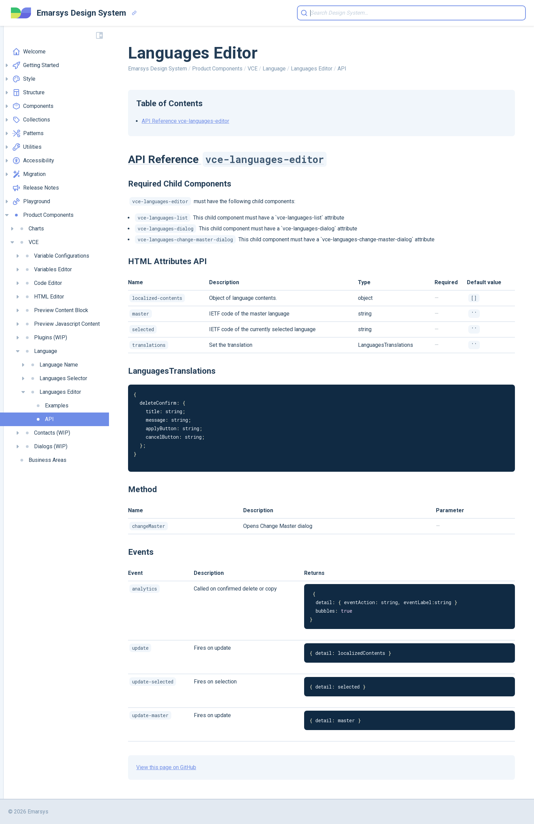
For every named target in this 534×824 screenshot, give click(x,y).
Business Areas (42, 460)
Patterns (28, 133)
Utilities (27, 147)
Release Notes (35, 188)
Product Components (43, 215)
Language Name (53, 365)
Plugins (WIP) (45, 338)
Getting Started (35, 65)
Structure (28, 92)
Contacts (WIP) (46, 433)
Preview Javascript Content (61, 324)
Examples (51, 406)
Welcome (29, 52)
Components (32, 106)
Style (23, 79)
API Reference (227, 159)
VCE (28, 242)
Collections (31, 120)
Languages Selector (58, 378)
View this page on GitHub (166, 767)
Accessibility (33, 161)
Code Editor (42, 283)
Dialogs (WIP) (45, 446)
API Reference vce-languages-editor (185, 121)
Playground (31, 201)
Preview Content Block (55, 310)
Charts (31, 229)
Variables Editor (47, 269)
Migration (29, 174)
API (44, 419)
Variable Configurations (56, 256)
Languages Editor (55, 392)
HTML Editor (43, 297)
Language (40, 351)
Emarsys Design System (158, 68)
